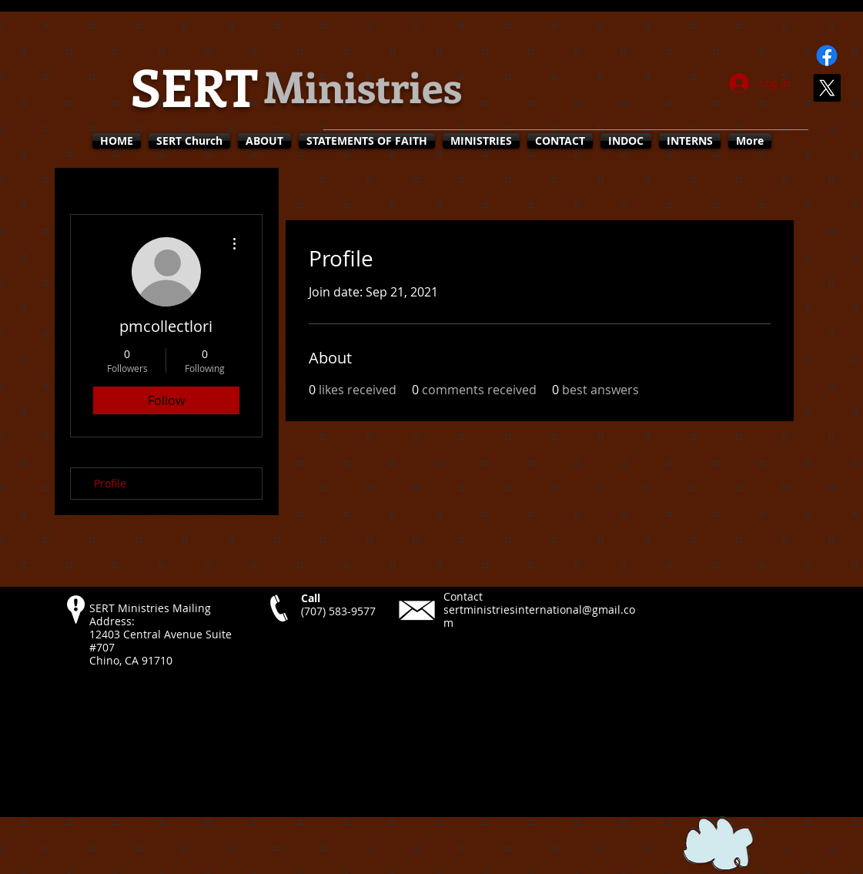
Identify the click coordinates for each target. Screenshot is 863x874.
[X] (827, 88)
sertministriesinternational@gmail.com (539, 616)
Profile (110, 483)
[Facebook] (827, 55)
